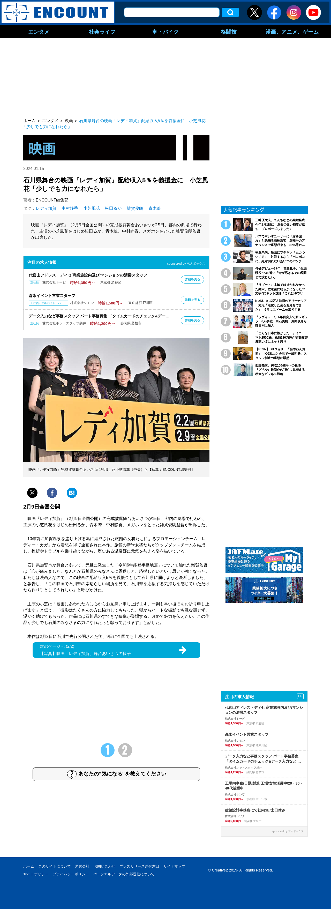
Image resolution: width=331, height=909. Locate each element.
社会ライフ (102, 31)
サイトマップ (174, 866)
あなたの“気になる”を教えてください (116, 774)
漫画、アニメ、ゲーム (292, 31)
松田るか (113, 208)
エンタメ (38, 31)
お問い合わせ (104, 866)
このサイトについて (54, 866)
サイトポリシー (36, 874)
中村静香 (70, 208)
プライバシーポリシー (71, 874)
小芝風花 (91, 208)
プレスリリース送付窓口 (139, 866)
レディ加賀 (46, 208)
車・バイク (165, 31)
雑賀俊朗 (135, 208)
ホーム (28, 866)
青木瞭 (154, 208)
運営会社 (82, 866)
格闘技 (229, 31)
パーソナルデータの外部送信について (124, 874)
